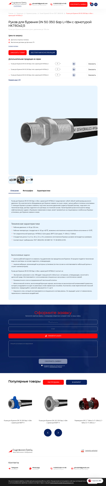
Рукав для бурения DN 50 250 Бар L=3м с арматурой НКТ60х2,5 (30, 64)
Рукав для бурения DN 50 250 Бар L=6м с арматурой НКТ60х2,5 (30, 75)
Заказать (92, 64)
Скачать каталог (89, 451)
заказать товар (17, 52)
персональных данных (56, 366)
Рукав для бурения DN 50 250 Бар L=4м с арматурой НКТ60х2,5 (30, 69)
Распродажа (53, 382)
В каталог (76, 382)
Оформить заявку (78, 4)
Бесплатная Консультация (43, 52)
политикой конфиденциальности (62, 483)
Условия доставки (13, 46)
